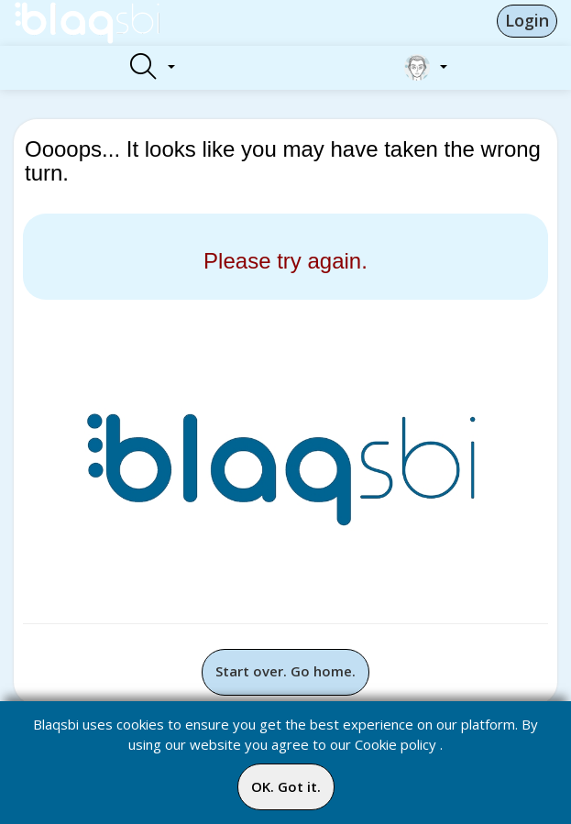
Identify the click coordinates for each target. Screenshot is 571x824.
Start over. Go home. (285, 671)
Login (527, 20)
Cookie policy (395, 744)
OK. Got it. (286, 786)
